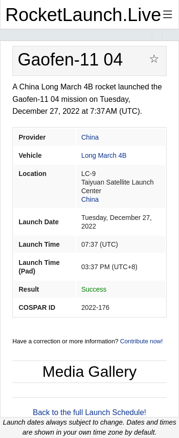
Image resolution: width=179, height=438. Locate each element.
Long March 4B (103, 155)
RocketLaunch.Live (83, 14)
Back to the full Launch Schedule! (90, 412)
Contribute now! (141, 341)
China (90, 137)
